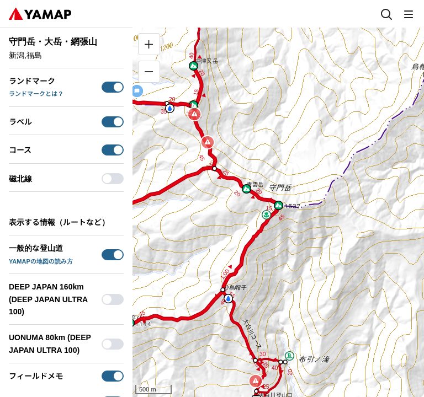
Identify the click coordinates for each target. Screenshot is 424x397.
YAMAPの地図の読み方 (41, 261)
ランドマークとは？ (36, 93)
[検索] (386, 14)
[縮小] (149, 72)
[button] (246, 189)
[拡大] (149, 44)
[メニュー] (409, 14)
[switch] (113, 87)
